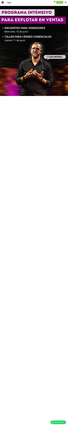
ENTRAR (60, 2)
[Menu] (66, 2)
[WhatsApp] (58, 422)
